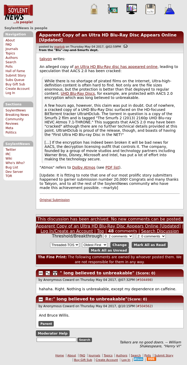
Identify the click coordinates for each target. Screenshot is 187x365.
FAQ (8, 44)
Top (100, 231)
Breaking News (17, 115)
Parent (46, 324)
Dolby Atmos (83, 167)
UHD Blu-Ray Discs (78, 93)
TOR (8, 176)
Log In (10, 93)
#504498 (144, 280)
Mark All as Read (150, 245)
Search (10, 62)
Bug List (11, 167)
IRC (8, 154)
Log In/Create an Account (67, 231)
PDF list (112, 167)
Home (59, 355)
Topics (10, 53)
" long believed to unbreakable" (97, 272)
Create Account (17, 89)
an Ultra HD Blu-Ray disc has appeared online (116, 67)
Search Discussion (160, 231)
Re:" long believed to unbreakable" (86, 299)
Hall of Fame (15, 71)
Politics (10, 132)
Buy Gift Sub (15, 84)
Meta (9, 128)
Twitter (10, 150)
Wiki (8, 158)
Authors (11, 58)
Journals (11, 49)
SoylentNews (18, 14)
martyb (59, 46)
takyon (46, 59)
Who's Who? (15, 163)
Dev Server (14, 172)
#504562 (144, 306)
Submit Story (15, 75)
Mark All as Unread (109, 250)
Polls (8, 66)
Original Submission (55, 200)
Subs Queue (14, 80)
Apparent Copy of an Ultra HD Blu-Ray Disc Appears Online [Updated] (108, 226)
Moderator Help (53, 333)
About (10, 40)
